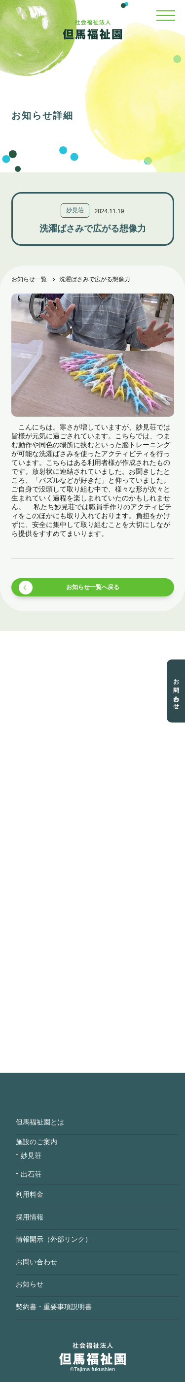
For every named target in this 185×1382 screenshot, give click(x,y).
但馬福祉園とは (40, 1122)
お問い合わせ (176, 691)
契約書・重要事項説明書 (54, 1307)
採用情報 (29, 1217)
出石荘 (31, 1174)
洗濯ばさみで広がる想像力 (94, 279)
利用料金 (29, 1194)
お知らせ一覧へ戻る (92, 587)
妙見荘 (31, 1155)
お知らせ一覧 (29, 279)
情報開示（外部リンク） (54, 1239)
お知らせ (29, 1284)
